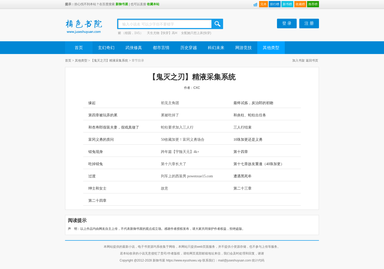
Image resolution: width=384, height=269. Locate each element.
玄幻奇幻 (106, 47)
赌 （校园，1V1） (130, 33)
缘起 (92, 103)
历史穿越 (188, 47)
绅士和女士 (97, 188)
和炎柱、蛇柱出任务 (249, 115)
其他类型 (271, 47)
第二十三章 (242, 188)
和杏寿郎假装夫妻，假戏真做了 (113, 127)
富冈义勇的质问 (101, 140)
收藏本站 (153, 4)
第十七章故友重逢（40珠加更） (258, 164)
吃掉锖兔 (95, 164)
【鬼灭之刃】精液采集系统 (109, 60)
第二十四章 (97, 201)
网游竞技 (243, 47)
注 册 (309, 23)
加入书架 (298, 60)
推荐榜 (313, 4)
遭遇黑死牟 (242, 176)
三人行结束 (242, 127)
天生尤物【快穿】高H (162, 33)
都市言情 (161, 47)
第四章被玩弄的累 (102, 115)
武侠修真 (133, 47)
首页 (79, 47)
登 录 (286, 23)
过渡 (92, 176)
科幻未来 (216, 47)
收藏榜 (300, 4)
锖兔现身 (95, 152)
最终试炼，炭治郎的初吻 (253, 103)
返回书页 (312, 60)
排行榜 (274, 4)
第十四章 (240, 152)
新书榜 (287, 4)
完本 (263, 4)
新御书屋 (122, 4)
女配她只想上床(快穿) (196, 33)
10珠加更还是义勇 (247, 140)
